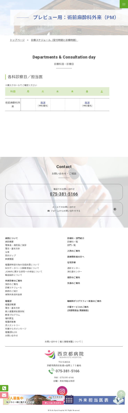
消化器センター (74, 271)
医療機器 (9, 259)
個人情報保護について (70, 342)
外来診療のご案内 (13, 281)
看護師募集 (10, 322)
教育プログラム (12, 315)
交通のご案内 (73, 283)
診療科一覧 (72, 242)
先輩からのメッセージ (16, 329)
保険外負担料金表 (13, 294)
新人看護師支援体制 (14, 311)
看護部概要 (10, 304)
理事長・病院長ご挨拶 (16, 245)
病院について (11, 238)
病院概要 (9, 242)
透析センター (73, 268)
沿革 (7, 252)
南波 (42, 102)
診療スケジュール (13, 287)
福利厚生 (9, 318)
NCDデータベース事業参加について (22, 268)
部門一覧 (71, 245)
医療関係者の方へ (75, 257)
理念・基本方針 (12, 248)
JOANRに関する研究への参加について (23, 271)
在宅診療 (71, 262)
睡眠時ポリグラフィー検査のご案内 (84, 301)
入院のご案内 (73, 251)
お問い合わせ (11, 335)
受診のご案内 (11, 284)
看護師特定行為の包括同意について (22, 265)
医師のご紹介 (11, 291)
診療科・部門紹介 (75, 238)
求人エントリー (12, 325)
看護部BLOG (11, 332)
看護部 (8, 301)
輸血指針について (13, 275)
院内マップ (10, 255)
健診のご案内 (73, 277)
